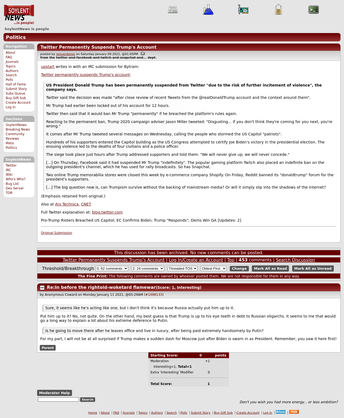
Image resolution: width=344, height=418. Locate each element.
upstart (48, 66)
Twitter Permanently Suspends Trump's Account (98, 47)
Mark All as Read (270, 268)
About (10, 53)
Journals (12, 62)
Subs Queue (15, 93)
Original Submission (56, 233)
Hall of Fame (16, 84)
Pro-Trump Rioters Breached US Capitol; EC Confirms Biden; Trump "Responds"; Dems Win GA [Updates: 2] (141, 220)
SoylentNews (18, 15)
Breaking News (18, 129)
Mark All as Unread (313, 268)
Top (230, 259)
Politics (16, 37)
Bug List (12, 184)
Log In (11, 107)
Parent (48, 347)
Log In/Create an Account (196, 259)
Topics (11, 66)
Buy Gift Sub (16, 98)
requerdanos (65, 54)
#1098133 (154, 295)
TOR (9, 193)
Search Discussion (295, 259)
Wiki (9, 174)
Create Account (18, 102)
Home (92, 413)
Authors (12, 71)
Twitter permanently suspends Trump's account (85, 75)
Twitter (11, 165)
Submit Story (16, 89)
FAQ (9, 57)
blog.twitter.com (107, 212)
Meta (10, 143)
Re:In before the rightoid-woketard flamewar (101, 287)
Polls (9, 80)
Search (11, 75)
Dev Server (15, 188)
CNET (86, 204)
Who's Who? (16, 179)
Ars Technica (66, 204)
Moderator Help (54, 393)
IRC (8, 170)
